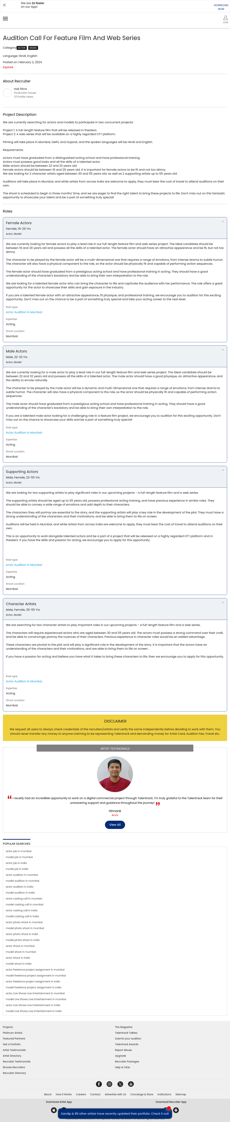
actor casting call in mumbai (24, 898)
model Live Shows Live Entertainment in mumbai (36, 999)
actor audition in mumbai (22, 875)
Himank (115, 811)
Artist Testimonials (14, 1050)
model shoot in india (18, 964)
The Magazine (123, 1027)
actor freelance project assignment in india (33, 981)
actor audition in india (19, 887)
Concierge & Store (141, 1094)
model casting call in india (22, 916)
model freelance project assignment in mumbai (36, 975)
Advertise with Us (115, 1094)
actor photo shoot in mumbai (24, 922)
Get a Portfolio (11, 1044)
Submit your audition (128, 1038)
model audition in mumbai (22, 881)
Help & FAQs (122, 1067)
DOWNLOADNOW (221, 7)
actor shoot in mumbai (20, 946)
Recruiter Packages (127, 1061)
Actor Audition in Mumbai (24, 312)
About (48, 1094)
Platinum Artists (12, 1032)
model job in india (17, 869)
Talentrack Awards (126, 1044)
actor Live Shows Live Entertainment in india (33, 1005)
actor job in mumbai (18, 851)
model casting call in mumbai (24, 904)
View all (115, 825)
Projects (8, 1027)
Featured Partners (14, 1038)
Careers (81, 1094)
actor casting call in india (21, 910)
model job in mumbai (19, 857)
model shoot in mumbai (21, 952)
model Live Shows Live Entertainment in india (34, 1011)
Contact (95, 1094)
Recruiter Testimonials (17, 1061)
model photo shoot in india (23, 940)
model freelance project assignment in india (33, 987)
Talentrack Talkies (126, 1032)
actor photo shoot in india (22, 934)
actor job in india (16, 863)
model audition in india (20, 892)
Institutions (164, 1094)
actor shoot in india (18, 958)
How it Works (64, 1094)
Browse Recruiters (14, 1067)
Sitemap (181, 1094)
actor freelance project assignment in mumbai (35, 969)
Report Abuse (123, 1050)
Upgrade (120, 1055)
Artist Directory (12, 1055)
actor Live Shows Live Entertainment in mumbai (35, 993)
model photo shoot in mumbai (25, 928)
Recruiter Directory (14, 1073)
